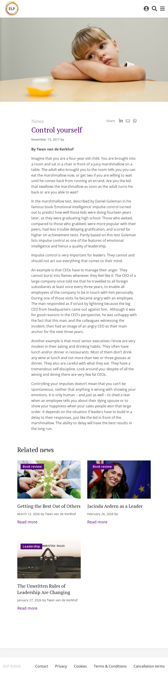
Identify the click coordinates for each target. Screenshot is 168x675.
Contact (41, 666)
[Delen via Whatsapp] (135, 121)
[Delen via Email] (128, 121)
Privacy (61, 666)
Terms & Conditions (110, 666)
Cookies (80, 666)
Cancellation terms (149, 666)
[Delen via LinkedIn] (121, 121)
